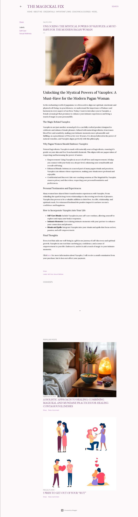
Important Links (63, 12)
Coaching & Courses (81, 12)
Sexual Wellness (25, 34)
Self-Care (22, 31)
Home (29, 12)
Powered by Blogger (69, 510)
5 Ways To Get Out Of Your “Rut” (64, 492)
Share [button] (21, 22)
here (49, 255)
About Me (38, 12)
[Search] (115, 6)
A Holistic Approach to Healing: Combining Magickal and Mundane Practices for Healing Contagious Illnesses (75, 403)
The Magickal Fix (45, 6)
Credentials (49, 12)
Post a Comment (53, 410)
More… (95, 12)
